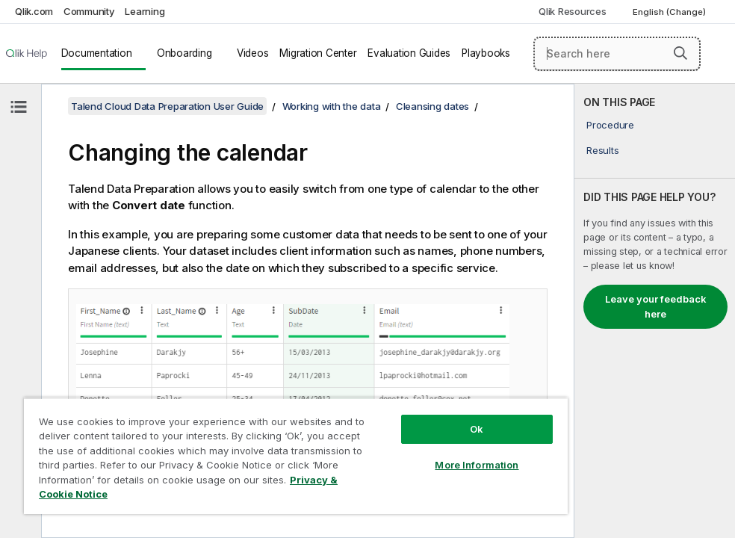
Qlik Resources (573, 11)
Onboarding (184, 53)
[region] (296, 456)
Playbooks (486, 53)
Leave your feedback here (656, 306)
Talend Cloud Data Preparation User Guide (167, 106)
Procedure (610, 125)
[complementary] (654, 311)
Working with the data (331, 106)
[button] (680, 53)
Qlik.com (34, 11)
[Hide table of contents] (18, 107)
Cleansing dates (432, 106)
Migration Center (317, 53)
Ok (476, 429)
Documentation (96, 53)
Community (89, 11)
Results (602, 150)
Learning (144, 11)
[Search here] (617, 53)
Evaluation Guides (409, 53)
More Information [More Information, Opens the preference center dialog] (476, 465)
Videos (253, 53)
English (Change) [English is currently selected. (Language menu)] (670, 12)
